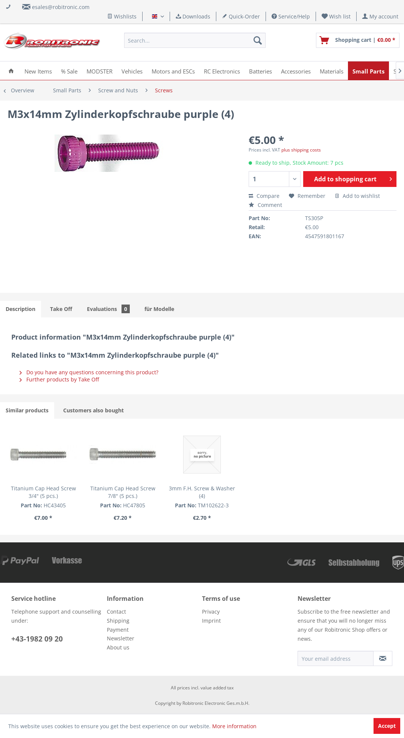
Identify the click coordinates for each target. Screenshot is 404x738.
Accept (387, 725)
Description (20, 308)
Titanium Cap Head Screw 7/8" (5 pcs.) (122, 492)
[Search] (258, 40)
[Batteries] (260, 70)
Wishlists (122, 16)
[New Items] (38, 70)
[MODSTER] (99, 70)
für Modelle (159, 308)
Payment (118, 629)
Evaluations (108, 309)
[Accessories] (295, 70)
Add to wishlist (357, 195)
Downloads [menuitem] (193, 16)
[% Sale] (69, 70)
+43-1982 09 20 (37, 639)
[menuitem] (336, 16)
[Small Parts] (368, 70)
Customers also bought (93, 410)
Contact (116, 611)
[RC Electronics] (222, 70)
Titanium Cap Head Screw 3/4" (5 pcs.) (43, 492)
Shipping (118, 620)
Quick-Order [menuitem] (241, 16)
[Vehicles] (132, 70)
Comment (265, 204)
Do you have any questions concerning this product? (89, 372)
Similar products (27, 410)
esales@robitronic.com (61, 7)
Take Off (61, 308)
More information (234, 726)
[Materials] (331, 70)
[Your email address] (336, 658)
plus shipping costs (301, 150)
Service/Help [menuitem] (291, 16)
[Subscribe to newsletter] (382, 658)
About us (118, 647)
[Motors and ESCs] (173, 70)
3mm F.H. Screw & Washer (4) (202, 492)
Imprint (211, 620)
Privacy (211, 611)
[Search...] (195, 40)
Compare (264, 195)
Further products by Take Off (59, 379)
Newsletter (120, 638)
